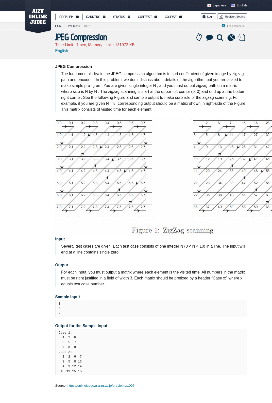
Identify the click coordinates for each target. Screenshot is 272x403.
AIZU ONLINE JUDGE (35, 16)
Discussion (210, 37)
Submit (242, 37)
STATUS (119, 17)
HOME (59, 25)
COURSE (171, 17)
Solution (220, 37)
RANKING (93, 17)
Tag (199, 37)
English (242, 5)
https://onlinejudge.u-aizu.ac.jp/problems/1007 (101, 385)
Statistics (231, 37)
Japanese (219, 5)
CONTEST (145, 17)
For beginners (237, 25)
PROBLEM (66, 17)
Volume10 (74, 25)
